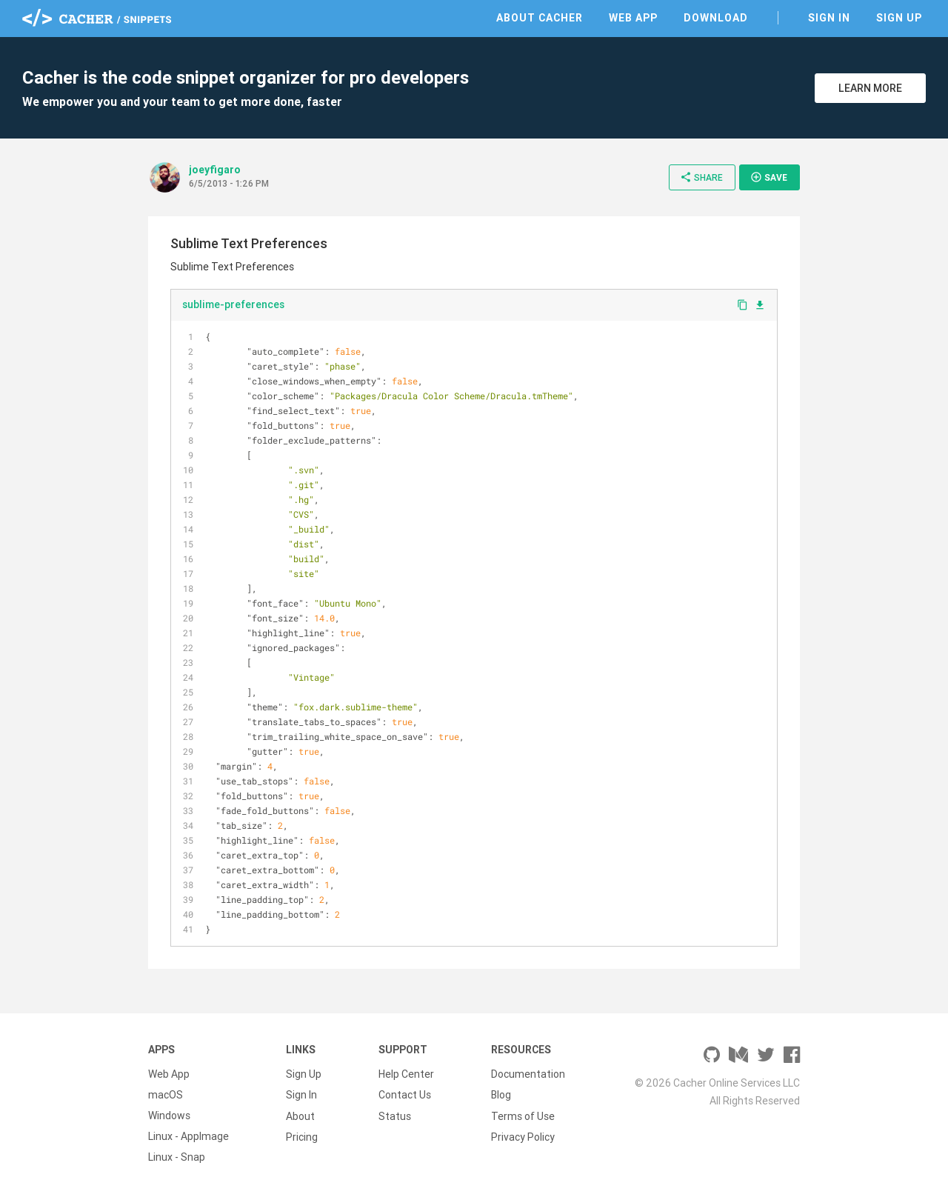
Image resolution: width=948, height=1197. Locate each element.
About (300, 1115)
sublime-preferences (233, 304)
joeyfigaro (215, 169)
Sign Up (899, 17)
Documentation (528, 1074)
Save (768, 177)
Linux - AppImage (188, 1136)
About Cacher (539, 17)
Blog (501, 1094)
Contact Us (404, 1094)
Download (716, 17)
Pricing (302, 1136)
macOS (165, 1094)
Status (394, 1115)
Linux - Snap (176, 1157)
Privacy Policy (523, 1136)
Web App (633, 17)
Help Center (406, 1074)
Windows (169, 1115)
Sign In (829, 17)
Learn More (870, 88)
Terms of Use (523, 1115)
